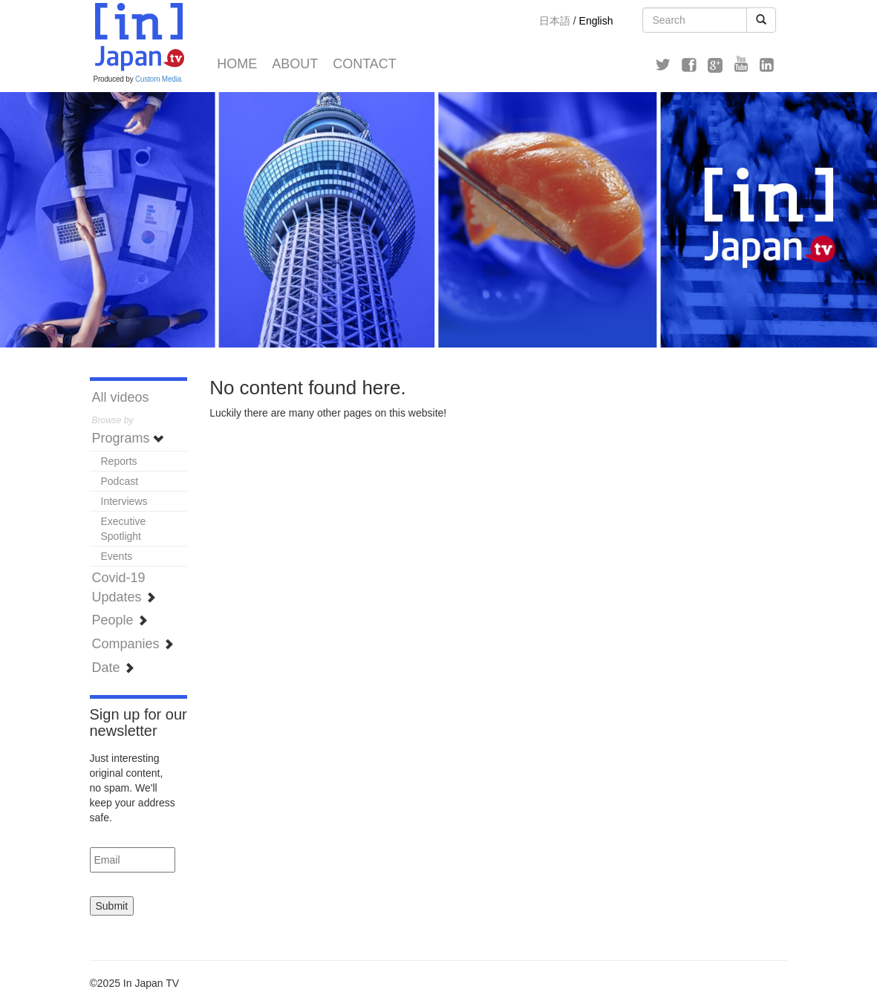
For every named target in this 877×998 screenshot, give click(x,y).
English (596, 21)
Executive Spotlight (123, 528)
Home (237, 63)
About (295, 63)
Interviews (124, 501)
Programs (128, 438)
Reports (119, 461)
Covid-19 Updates (124, 587)
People (120, 620)
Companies (133, 643)
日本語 (554, 21)
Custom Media (158, 79)
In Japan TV (138, 37)
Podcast (120, 481)
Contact (365, 63)
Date (113, 667)
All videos (120, 397)
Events (117, 556)
